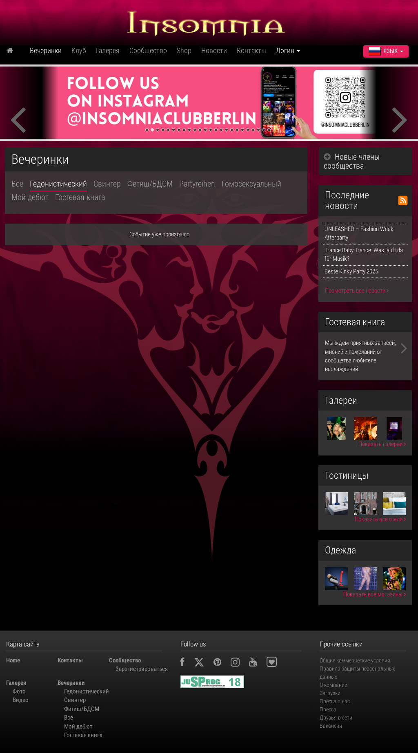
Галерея (108, 50)
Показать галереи (382, 444)
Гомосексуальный (251, 184)
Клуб (78, 50)
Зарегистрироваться (138, 669)
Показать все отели (380, 519)
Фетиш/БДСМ (150, 184)
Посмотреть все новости (357, 290)
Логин (288, 50)
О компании (333, 685)
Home (13, 660)
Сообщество (148, 50)
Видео (21, 700)
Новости (214, 50)
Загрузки (330, 693)
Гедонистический (58, 184)
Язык (386, 51)
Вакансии (331, 725)
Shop (184, 50)
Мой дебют (30, 197)
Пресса (328, 709)
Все (17, 184)
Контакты (251, 50)
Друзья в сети (336, 717)
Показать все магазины (374, 594)
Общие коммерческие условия (355, 660)
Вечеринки (46, 50)
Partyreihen (197, 184)
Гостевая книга (80, 197)
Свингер (107, 184)
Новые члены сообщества (352, 161)
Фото (19, 691)
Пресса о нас (335, 701)
